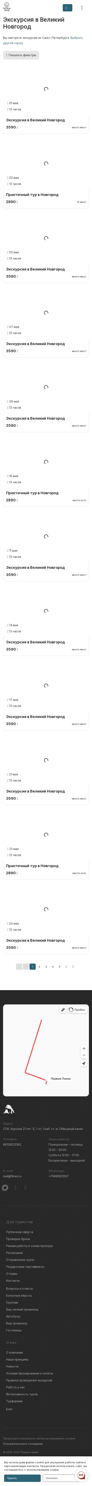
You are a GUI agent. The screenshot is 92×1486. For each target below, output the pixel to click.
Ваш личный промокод (22, 1309)
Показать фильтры (21, 55)
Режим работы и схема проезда (29, 1246)
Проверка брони (18, 1239)
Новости (12, 1366)
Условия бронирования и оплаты (29, 1373)
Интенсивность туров (22, 1394)
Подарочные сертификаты (25, 1266)
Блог (9, 1409)
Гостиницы (14, 1330)
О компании (14, 1352)
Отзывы (11, 1273)
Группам (12, 1302)
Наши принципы (17, 1359)
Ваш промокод (16, 1323)
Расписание (14, 1253)
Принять (12, 1478)
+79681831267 (59, 1176)
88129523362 (12, 1144)
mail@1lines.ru (12, 1176)
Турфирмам (14, 1401)
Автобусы (13, 1316)
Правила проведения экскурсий (29, 1380)
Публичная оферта (19, 1232)
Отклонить (52, 1478)
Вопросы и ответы (19, 1288)
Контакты (13, 1280)
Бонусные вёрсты (19, 1295)
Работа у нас (15, 1387)
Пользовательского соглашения (23, 1443)
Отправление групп (20, 1259)
